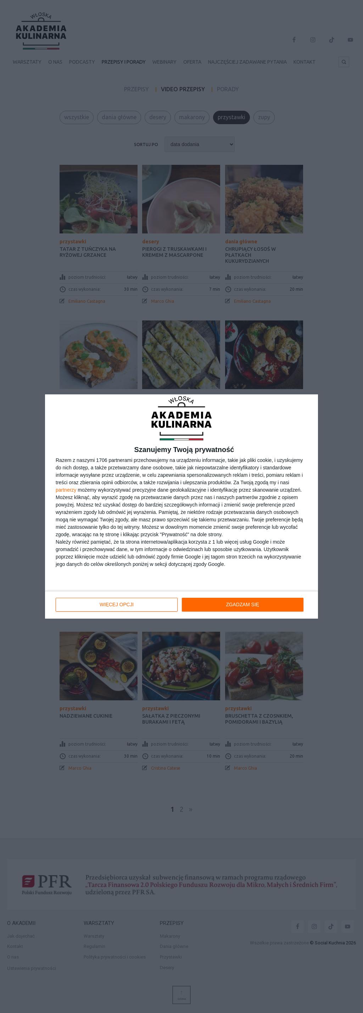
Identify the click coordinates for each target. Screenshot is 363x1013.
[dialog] (181, 506)
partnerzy (66, 490)
